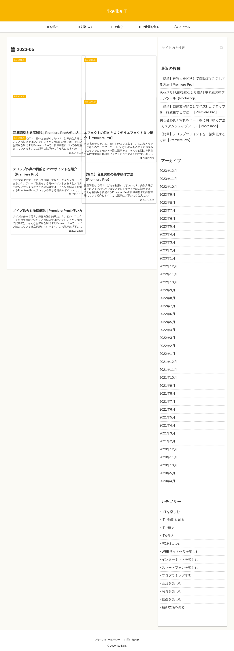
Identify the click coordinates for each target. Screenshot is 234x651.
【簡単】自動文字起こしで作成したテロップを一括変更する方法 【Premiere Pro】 (192, 109)
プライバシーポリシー (107, 639)
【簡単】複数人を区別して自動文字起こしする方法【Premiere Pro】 (192, 81)
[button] (221, 48)
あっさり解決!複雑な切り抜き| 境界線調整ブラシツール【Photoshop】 (192, 95)
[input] (192, 48)
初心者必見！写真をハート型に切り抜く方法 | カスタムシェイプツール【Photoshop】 (192, 123)
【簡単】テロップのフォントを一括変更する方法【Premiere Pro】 (192, 137)
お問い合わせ (131, 639)
